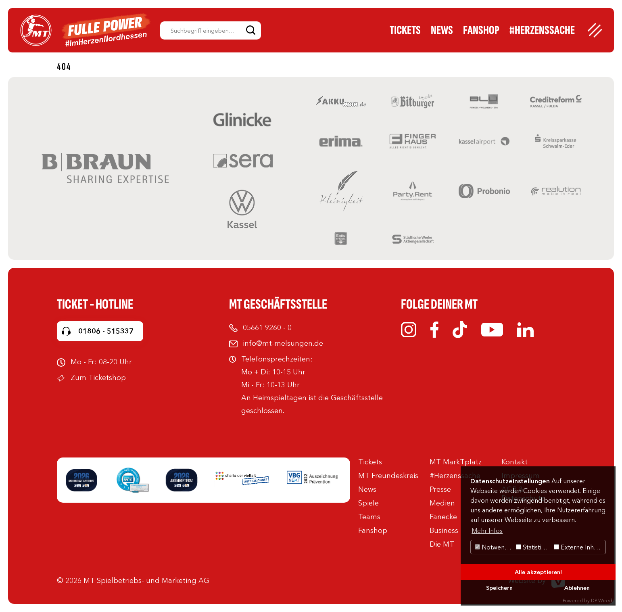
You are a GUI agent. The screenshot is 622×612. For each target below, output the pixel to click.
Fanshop (481, 30)
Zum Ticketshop (98, 377)
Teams (369, 516)
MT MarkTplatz (456, 461)
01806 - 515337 (106, 331)
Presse (440, 489)
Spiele (368, 503)
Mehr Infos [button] (487, 530)
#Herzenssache (542, 30)
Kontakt (514, 461)
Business (444, 530)
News (442, 30)
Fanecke (443, 516)
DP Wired (601, 600)
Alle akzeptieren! (538, 572)
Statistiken (534, 547)
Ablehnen (577, 587)
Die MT (442, 544)
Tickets (405, 30)
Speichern (499, 587)
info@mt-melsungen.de (283, 343)
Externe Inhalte (579, 547)
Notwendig (494, 547)
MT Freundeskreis (388, 475)
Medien (442, 503)
